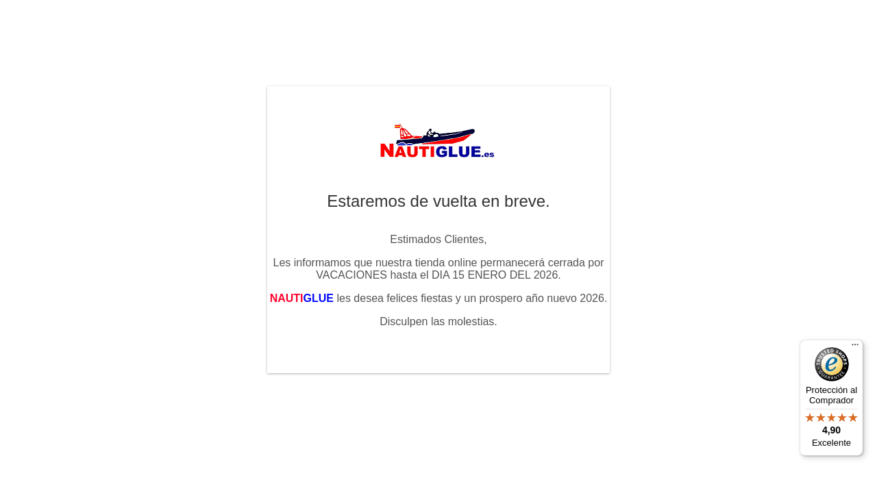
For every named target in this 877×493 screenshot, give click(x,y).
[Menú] (855, 348)
